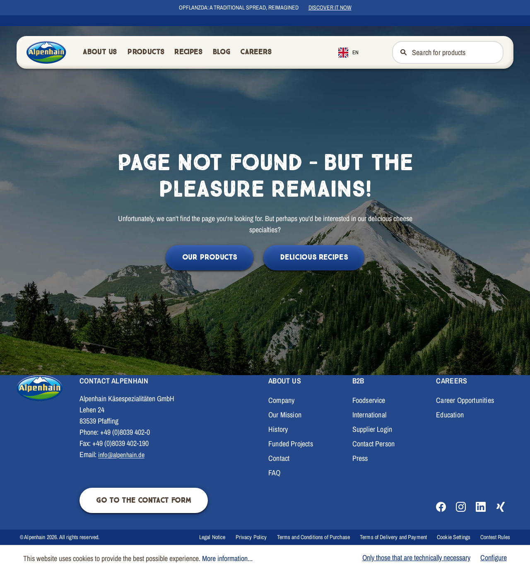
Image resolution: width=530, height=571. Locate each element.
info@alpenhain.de (121, 454)
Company (281, 400)
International (369, 415)
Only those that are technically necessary (416, 557)
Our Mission (284, 415)
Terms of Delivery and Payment (393, 537)
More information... (227, 558)
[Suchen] (402, 52)
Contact (278, 458)
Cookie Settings (453, 537)
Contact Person (373, 443)
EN (348, 53)
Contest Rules (495, 537)
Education (450, 415)
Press (360, 458)
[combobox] (355, 52)
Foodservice (368, 400)
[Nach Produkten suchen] (457, 52)
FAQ (274, 472)
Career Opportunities (465, 400)
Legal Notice (212, 537)
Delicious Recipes (314, 257)
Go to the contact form (143, 500)
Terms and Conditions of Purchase (313, 537)
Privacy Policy (251, 537)
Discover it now (330, 7)
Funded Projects (290, 443)
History (278, 429)
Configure (493, 557)
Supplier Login (372, 429)
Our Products (209, 257)
